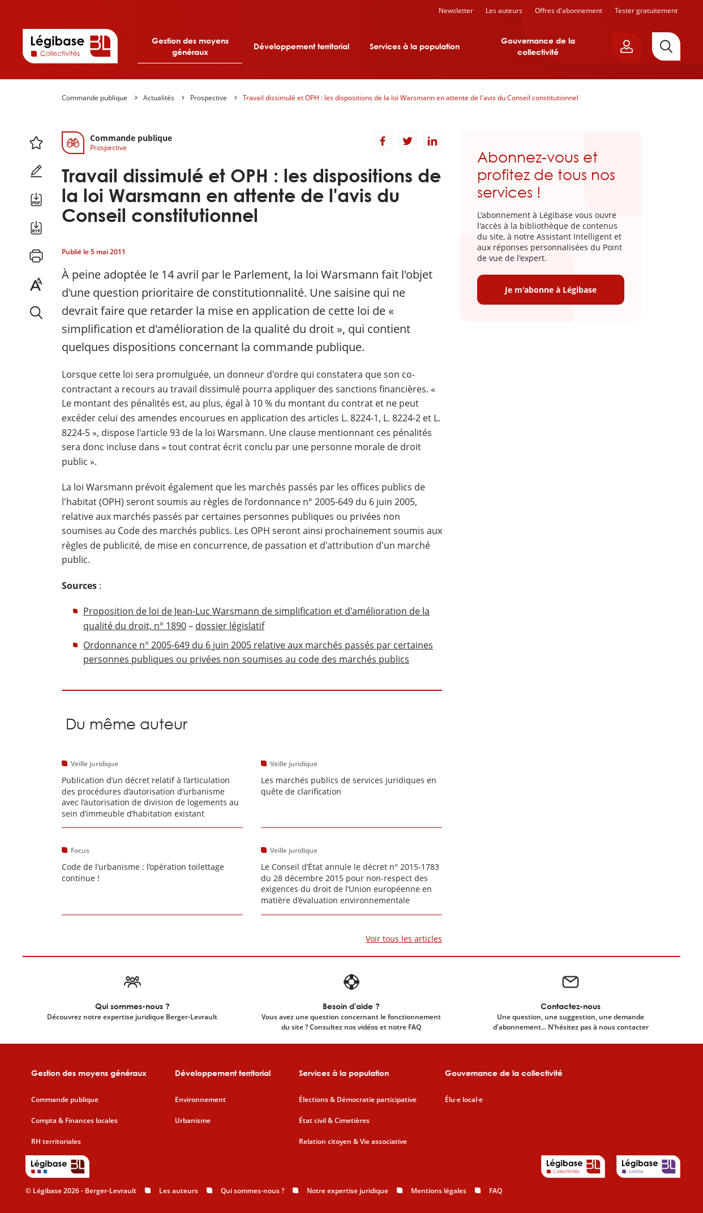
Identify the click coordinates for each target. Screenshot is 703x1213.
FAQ (495, 1190)
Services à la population (415, 46)
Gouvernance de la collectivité (538, 46)
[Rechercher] (666, 46)
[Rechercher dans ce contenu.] (36, 312)
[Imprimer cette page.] (36, 256)
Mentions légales (438, 1190)
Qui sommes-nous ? (252, 1190)
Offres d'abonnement (568, 10)
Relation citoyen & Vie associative (353, 1141)
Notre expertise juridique (347, 1190)
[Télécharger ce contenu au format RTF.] (36, 227)
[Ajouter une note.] (36, 171)
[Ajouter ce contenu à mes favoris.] (36, 142)
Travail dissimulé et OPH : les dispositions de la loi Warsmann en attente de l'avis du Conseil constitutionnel (410, 97)
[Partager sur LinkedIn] (432, 141)
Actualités (158, 97)
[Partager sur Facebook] (382, 141)
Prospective (208, 97)
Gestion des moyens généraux (190, 46)
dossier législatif (229, 626)
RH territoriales (56, 1141)
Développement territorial (301, 46)
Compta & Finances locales (74, 1120)
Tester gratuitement (646, 10)
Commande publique (94, 97)
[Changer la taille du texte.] (36, 284)
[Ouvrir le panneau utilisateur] (626, 46)
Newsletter (456, 10)
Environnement (200, 1099)
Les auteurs (504, 10)
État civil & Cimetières (334, 1120)
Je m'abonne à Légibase (551, 289)
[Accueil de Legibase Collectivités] (70, 46)
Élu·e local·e (464, 1099)
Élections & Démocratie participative (358, 1099)
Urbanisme (193, 1120)
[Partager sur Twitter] (407, 141)
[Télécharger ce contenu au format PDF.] (36, 199)
